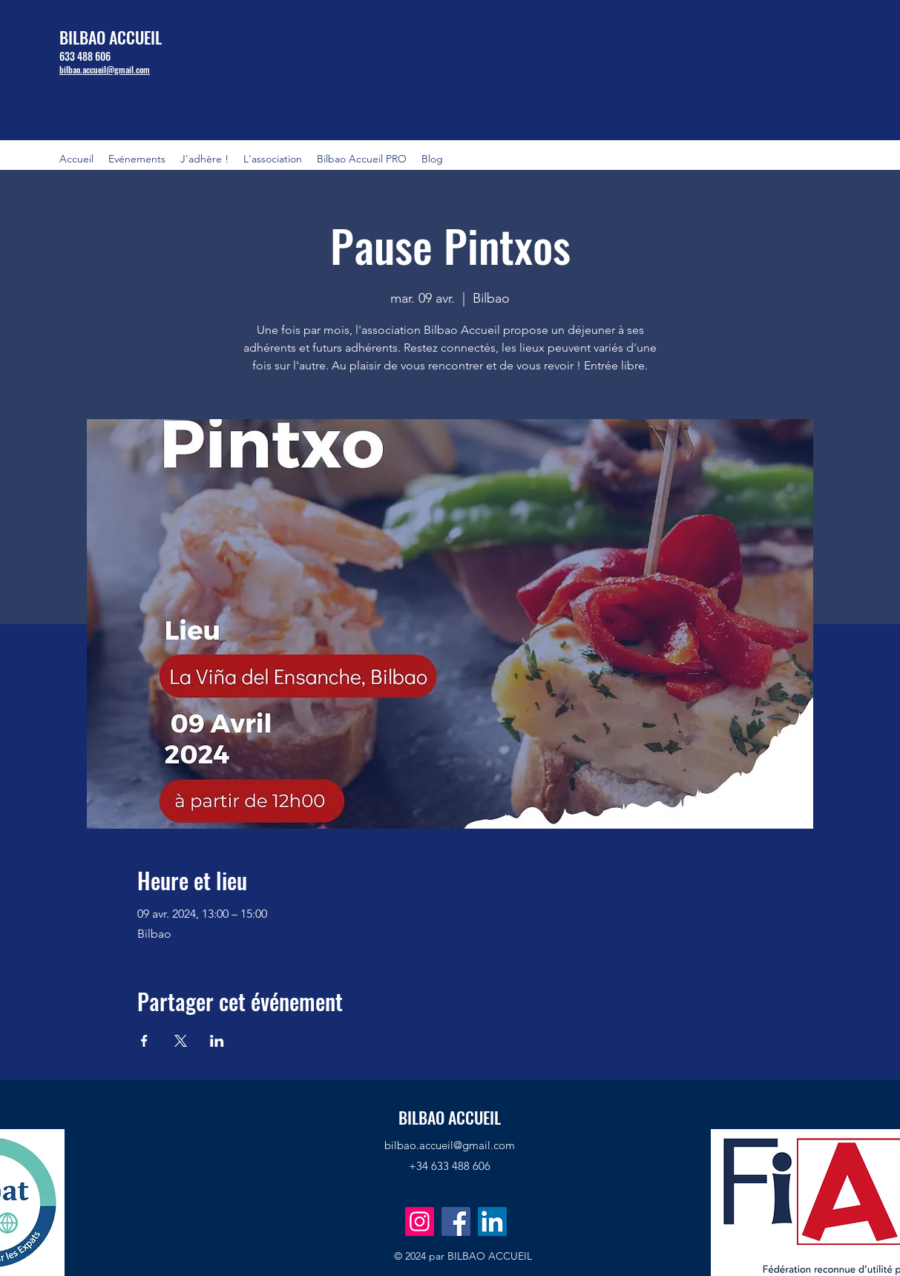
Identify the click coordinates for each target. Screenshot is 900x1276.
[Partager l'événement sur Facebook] (144, 1041)
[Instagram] (419, 1221)
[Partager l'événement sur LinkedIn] (217, 1041)
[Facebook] (455, 1221)
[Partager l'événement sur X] (181, 1041)
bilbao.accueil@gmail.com (449, 1145)
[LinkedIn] (492, 1221)
